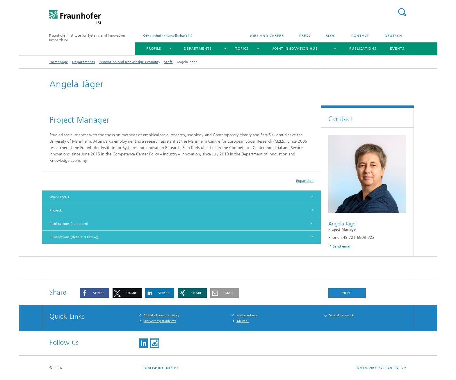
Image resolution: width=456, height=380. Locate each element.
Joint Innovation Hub (295, 48)
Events (397, 48)
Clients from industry (161, 315)
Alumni (242, 321)
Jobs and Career (267, 36)
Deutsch (393, 36)
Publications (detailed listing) (73, 237)
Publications (362, 48)
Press (304, 36)
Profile (153, 48)
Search (402, 12)
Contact (360, 36)
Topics (241, 48)
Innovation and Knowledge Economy (129, 62)
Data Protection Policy (382, 368)
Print (347, 293)
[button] (94, 293)
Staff (168, 62)
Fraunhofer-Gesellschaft (166, 35)
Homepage (58, 62)
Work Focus (59, 197)
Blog (331, 36)
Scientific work (341, 315)
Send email (342, 246)
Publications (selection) (68, 224)
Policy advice (247, 315)
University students (160, 321)
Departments (198, 48)
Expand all (305, 181)
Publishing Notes (160, 368)
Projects (56, 210)
